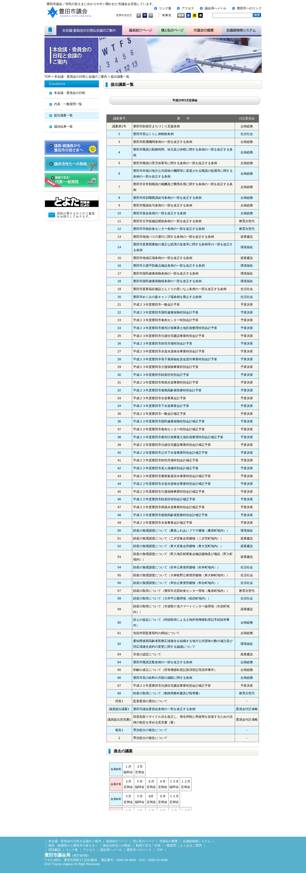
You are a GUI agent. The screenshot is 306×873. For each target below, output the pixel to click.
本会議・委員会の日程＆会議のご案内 (89, 30)
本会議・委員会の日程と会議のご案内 (80, 76)
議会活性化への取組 (117, 845)
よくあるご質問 (191, 845)
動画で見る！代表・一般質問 (156, 845)
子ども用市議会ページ (172, 30)
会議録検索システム (197, 841)
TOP (47, 76)
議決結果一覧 (63, 126)
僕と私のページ (143, 841)
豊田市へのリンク (249, 8)
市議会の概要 (168, 841)
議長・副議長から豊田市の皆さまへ (73, 845)
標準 (181, 15)
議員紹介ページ (139, 30)
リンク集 (165, 8)
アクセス (188, 8)
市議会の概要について (204, 30)
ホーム (50, 30)
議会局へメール (215, 8)
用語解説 (54, 849)
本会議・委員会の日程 (69, 93)
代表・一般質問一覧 (68, 104)
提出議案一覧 (120, 76)
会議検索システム (242, 30)
